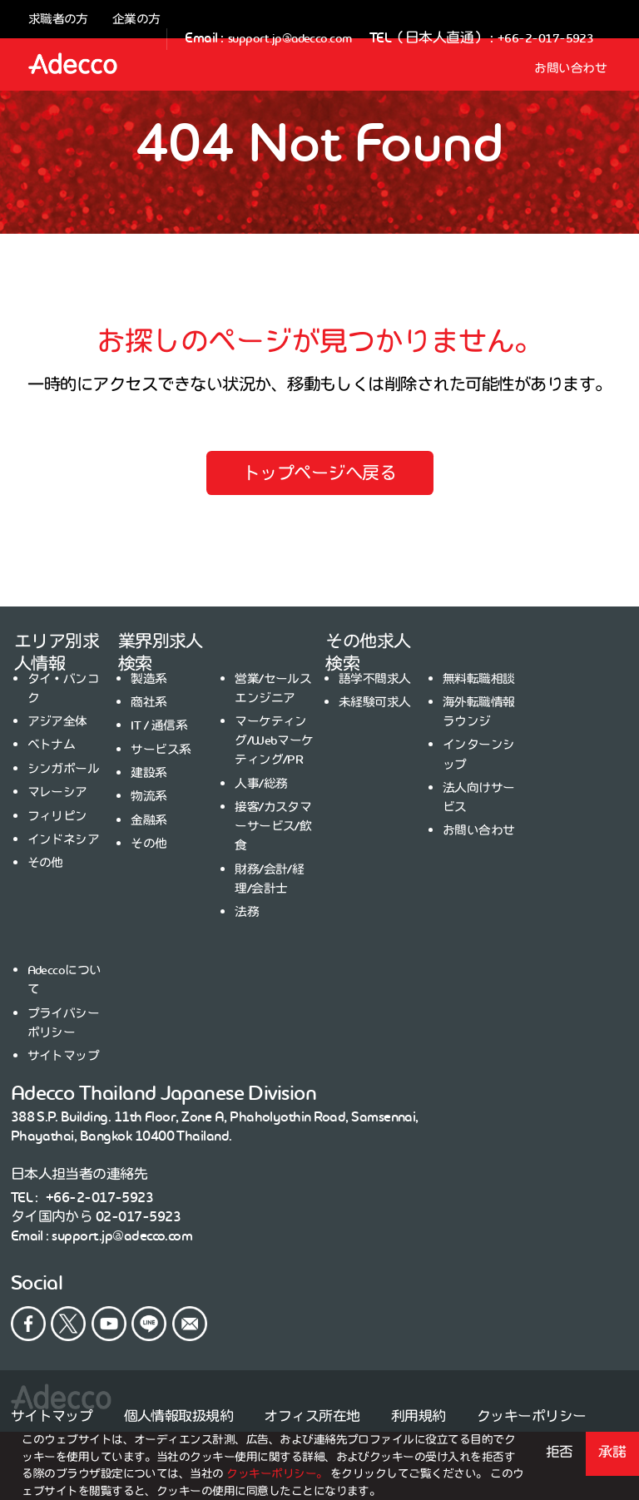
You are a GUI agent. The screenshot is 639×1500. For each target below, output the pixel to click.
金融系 (148, 820)
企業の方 (136, 19)
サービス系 (161, 749)
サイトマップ (63, 1055)
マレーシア (57, 792)
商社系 (148, 702)
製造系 (148, 679)
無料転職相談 (479, 679)
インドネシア (63, 839)
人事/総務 (261, 783)
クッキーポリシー (532, 1416)
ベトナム (51, 744)
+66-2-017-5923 (546, 38)
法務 (247, 911)
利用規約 (418, 1416)
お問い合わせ (570, 68)
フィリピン (57, 816)
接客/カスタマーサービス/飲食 (273, 826)
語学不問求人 (375, 679)
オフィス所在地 (311, 1416)
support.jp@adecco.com (290, 38)
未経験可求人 (375, 702)
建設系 (148, 773)
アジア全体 (57, 721)
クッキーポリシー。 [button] (278, 1474)
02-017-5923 (138, 1216)
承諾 (612, 1452)
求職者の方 (58, 19)
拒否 (559, 1452)
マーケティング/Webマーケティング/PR (274, 740)
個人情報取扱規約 (179, 1416)
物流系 (148, 796)
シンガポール (63, 768)
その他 (45, 862)
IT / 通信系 (159, 725)
